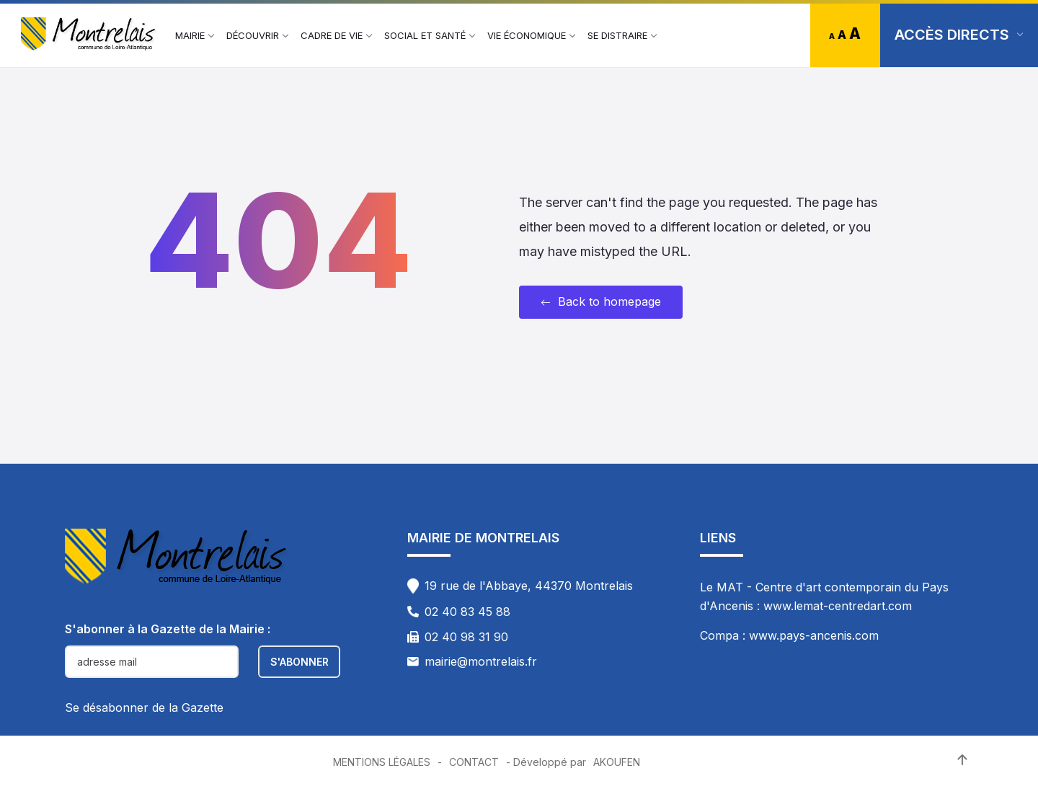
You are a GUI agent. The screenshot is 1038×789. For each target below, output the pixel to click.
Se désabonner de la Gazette (144, 707)
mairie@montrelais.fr (481, 661)
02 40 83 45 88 (467, 611)
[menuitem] (190, 35)
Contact (474, 762)
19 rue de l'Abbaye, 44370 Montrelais (529, 585)
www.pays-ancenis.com (814, 635)
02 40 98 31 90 (466, 636)
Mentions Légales (381, 762)
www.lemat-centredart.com (837, 606)
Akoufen (616, 762)
